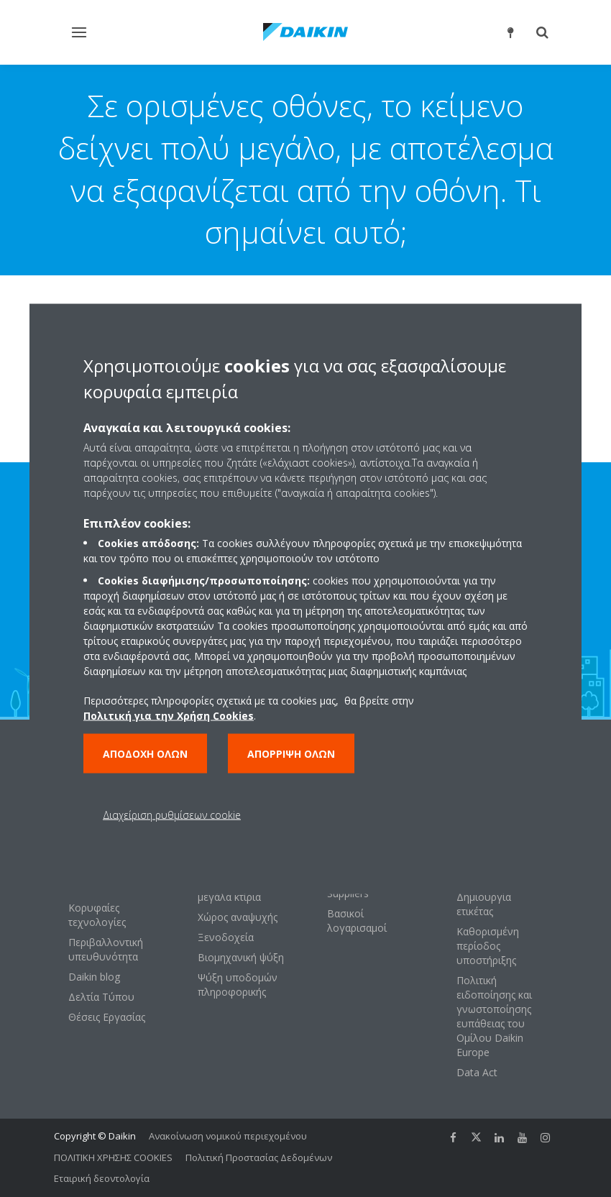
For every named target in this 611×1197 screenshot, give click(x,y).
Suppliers (348, 893)
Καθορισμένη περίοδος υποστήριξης (487, 946)
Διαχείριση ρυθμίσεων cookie (172, 814)
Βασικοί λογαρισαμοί (357, 921)
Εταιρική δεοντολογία (102, 1178)
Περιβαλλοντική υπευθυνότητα (105, 949)
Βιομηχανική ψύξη (241, 957)
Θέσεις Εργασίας (106, 1017)
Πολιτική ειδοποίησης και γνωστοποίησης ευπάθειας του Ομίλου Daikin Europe (494, 1016)
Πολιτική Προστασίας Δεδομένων (258, 1157)
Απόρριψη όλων (291, 753)
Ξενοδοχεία (226, 937)
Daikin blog (94, 976)
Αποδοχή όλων (145, 753)
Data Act (476, 1072)
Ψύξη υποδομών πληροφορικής (237, 985)
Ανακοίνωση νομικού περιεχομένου (228, 1135)
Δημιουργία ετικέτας (483, 904)
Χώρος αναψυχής (237, 917)
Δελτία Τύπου (101, 997)
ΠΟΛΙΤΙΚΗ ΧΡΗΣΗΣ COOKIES (113, 1157)
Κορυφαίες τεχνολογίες (97, 915)
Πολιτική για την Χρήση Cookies (168, 715)
